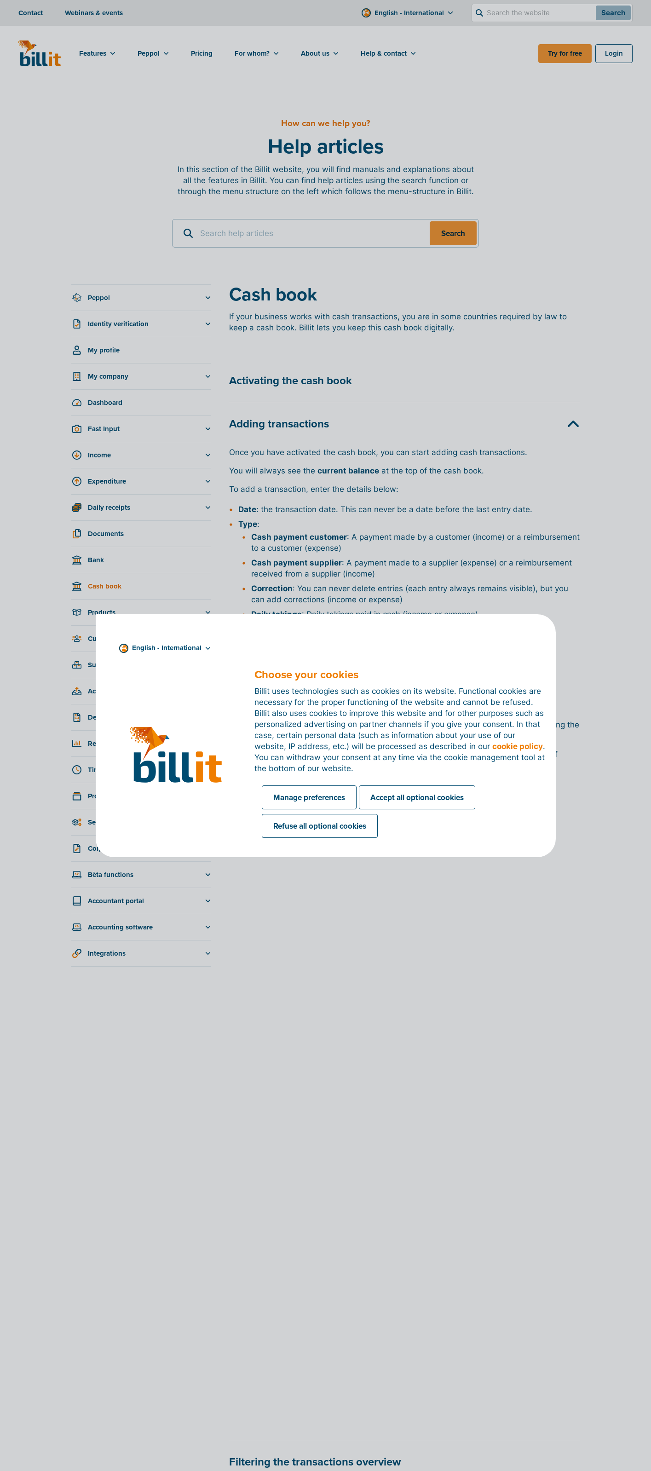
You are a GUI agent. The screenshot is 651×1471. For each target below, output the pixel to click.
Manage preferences (309, 797)
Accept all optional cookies (417, 797)
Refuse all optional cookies (319, 825)
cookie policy (517, 746)
